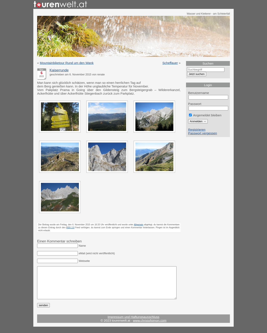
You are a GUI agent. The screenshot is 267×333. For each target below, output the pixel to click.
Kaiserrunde (59, 70)
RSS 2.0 (70, 227)
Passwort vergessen (202, 133)
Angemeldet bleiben (205, 115)
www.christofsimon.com (149, 327)
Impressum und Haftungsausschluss (133, 323)
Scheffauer (170, 63)
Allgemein (138, 224)
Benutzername (198, 93)
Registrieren (196, 129)
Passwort (194, 104)
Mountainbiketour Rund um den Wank (67, 63)
